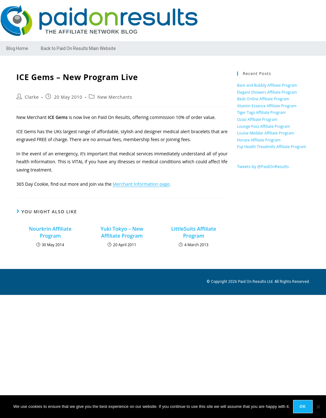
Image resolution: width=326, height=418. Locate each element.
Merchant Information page (141, 184)
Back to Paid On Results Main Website (78, 48)
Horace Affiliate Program (258, 140)
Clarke (32, 97)
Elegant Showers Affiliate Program (267, 92)
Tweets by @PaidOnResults (263, 166)
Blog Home (17, 48)
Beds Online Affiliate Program (263, 99)
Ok (303, 406)
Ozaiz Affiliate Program (257, 119)
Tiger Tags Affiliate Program (261, 112)
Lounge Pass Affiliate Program (263, 126)
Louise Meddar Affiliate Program (265, 133)
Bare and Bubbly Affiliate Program (267, 85)
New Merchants (114, 97)
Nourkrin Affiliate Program (50, 232)
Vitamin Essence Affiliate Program (267, 106)
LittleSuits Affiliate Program (193, 232)
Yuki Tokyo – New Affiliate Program (122, 232)
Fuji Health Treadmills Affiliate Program (271, 146)
